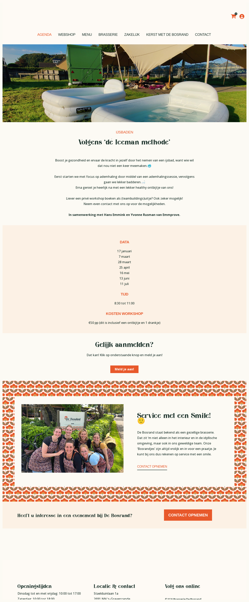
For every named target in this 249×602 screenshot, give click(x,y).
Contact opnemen (152, 466)
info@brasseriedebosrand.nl (120, 584)
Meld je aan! (124, 369)
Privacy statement (175, 573)
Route (98, 573)
